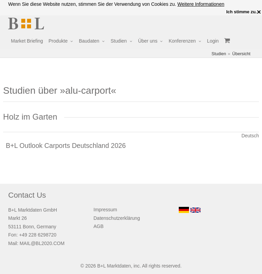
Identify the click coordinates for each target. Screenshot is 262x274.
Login (213, 41)
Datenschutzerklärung (116, 218)
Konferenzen (182, 41)
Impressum (105, 209)
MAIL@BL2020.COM (41, 243)
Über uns (148, 41)
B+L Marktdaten (114, 266)
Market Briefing (27, 41)
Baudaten (89, 41)
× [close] (259, 12)
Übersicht (241, 53)
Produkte (58, 41)
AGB (98, 226)
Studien (119, 41)
